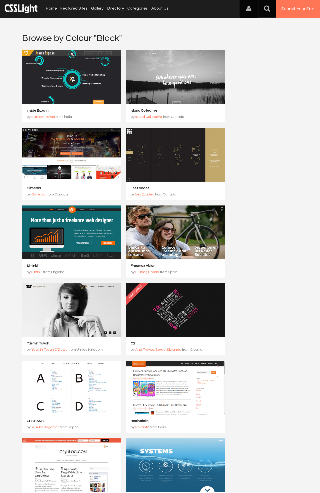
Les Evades (36, 188)
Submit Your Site (297, 9)
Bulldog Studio (230, 194)
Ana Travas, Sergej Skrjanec (148, 272)
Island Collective (133, 111)
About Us (157, 9)
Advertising (73, 471)
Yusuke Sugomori (233, 272)
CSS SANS (222, 266)
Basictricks (35, 343)
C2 (122, 266)
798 (130, 370)
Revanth (38, 350)
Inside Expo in (37, 111)
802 (196, 370)
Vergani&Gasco (231, 350)
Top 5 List (128, 343)
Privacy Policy (97, 471)
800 (163, 370)
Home (51, 9)
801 (180, 370)
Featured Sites (73, 9)
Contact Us (51, 471)
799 (146, 370)
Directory (114, 9)
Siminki (125, 188)
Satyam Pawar (43, 117)
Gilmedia (221, 111)
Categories (136, 9)
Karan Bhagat (136, 350)
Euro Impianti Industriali (232, 343)
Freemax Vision (226, 188)
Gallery (96, 9)
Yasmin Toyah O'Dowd (49, 272)
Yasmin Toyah (38, 266)
